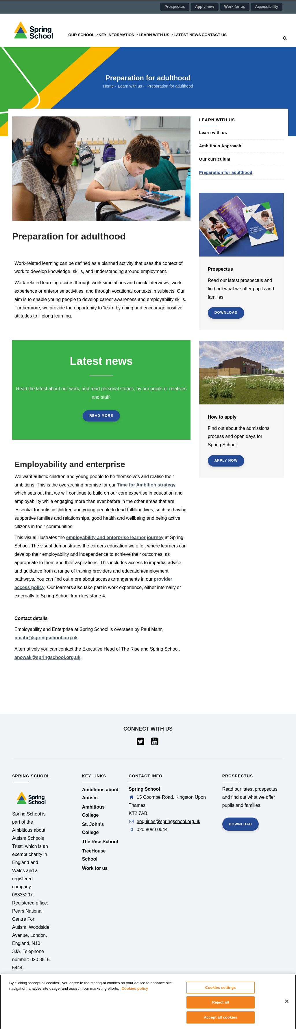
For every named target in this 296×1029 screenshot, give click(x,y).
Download (226, 313)
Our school (85, 40)
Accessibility (266, 6)
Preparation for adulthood (225, 172)
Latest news (203, 40)
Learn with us (167, 40)
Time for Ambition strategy (146, 484)
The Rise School (100, 841)
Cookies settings (220, 991)
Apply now (204, 6)
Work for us (234, 6)
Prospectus (174, 6)
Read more (101, 416)
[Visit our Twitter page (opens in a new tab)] (141, 742)
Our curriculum (214, 159)
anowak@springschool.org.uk (47, 657)
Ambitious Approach (220, 146)
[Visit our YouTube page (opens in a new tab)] (155, 742)
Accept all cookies (220, 1020)
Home (108, 86)
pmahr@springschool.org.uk (45, 637)
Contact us (234, 40)
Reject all (220, 1005)
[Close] (286, 1004)
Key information (125, 40)
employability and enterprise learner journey (115, 537)
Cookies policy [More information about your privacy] (134, 991)
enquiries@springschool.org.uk (168, 821)
